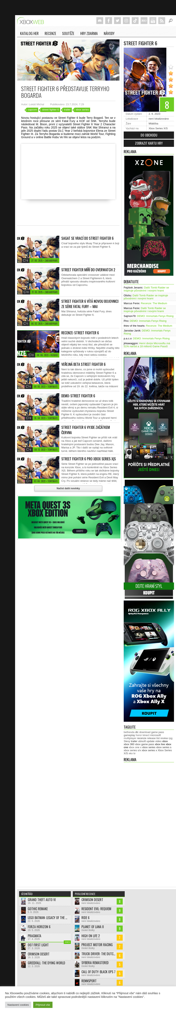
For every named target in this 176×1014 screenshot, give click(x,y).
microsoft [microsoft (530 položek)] (155, 735)
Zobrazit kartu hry (149, 143)
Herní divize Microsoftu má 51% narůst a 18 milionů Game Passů (147, 345)
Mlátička (153, 123)
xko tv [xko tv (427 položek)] (132, 753)
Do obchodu (149, 135)
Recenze (50, 33)
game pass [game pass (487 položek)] (157, 732)
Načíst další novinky (68, 488)
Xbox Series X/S (158, 128)
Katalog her (29, 33)
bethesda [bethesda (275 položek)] (129, 732)
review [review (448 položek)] (164, 738)
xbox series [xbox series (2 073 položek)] (148, 747)
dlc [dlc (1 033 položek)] (137, 732)
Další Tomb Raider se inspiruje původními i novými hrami (146, 289)
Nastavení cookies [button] (18, 1004)
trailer (67, 109)
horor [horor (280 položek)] (139, 735)
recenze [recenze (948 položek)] (141, 738)
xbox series (82, 109)
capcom (32, 109)
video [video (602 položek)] (158, 741)
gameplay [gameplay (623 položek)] (129, 735)
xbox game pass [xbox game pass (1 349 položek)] (144, 744)
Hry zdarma (89, 33)
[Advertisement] (140, 823)
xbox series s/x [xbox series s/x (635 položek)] (132, 750)
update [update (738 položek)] (151, 741)
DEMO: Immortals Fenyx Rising (155, 316)
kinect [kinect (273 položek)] (146, 735)
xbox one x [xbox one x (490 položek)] (135, 747)
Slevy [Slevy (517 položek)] (127, 741)
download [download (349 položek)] (144, 732)
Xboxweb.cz (31, 20)
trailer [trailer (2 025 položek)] (134, 741)
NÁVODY (109, 33)
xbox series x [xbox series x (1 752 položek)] (149, 750)
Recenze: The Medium (154, 303)
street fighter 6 (50, 109)
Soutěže (68, 33)
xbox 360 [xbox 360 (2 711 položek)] (129, 744)
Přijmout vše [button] (43, 1004)
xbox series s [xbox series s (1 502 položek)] (163, 747)
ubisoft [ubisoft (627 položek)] (142, 741)
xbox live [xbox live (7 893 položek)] (160, 744)
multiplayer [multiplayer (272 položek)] (130, 738)
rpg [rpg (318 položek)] (170, 738)
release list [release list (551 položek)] (153, 738)
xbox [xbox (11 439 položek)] (165, 741)
